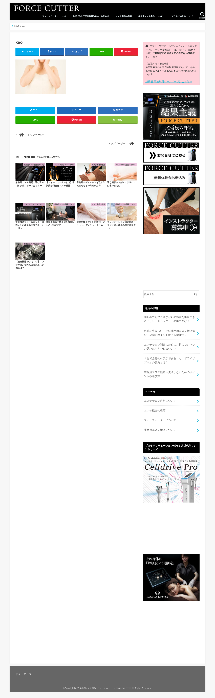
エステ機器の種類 (124, 16)
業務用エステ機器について (150, 16)
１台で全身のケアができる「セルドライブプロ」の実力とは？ (169, 356)
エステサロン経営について (181, 16)
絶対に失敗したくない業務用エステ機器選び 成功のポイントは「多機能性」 (170, 330)
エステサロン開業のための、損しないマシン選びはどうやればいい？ (169, 343)
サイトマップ (23, 664)
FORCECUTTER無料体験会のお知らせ (91, 16)
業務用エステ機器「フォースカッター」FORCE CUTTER (105, 678)
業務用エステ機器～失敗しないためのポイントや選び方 (169, 368)
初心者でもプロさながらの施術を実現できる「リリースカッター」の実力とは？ (169, 318)
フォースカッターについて (54, 16)
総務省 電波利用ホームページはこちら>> (167, 81)
